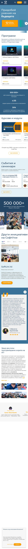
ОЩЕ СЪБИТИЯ (6, 192)
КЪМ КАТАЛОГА (14, 153)
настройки (10, 544)
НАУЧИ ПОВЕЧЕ (7, 282)
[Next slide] (26, 23)
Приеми (17, 544)
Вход (19, 2)
